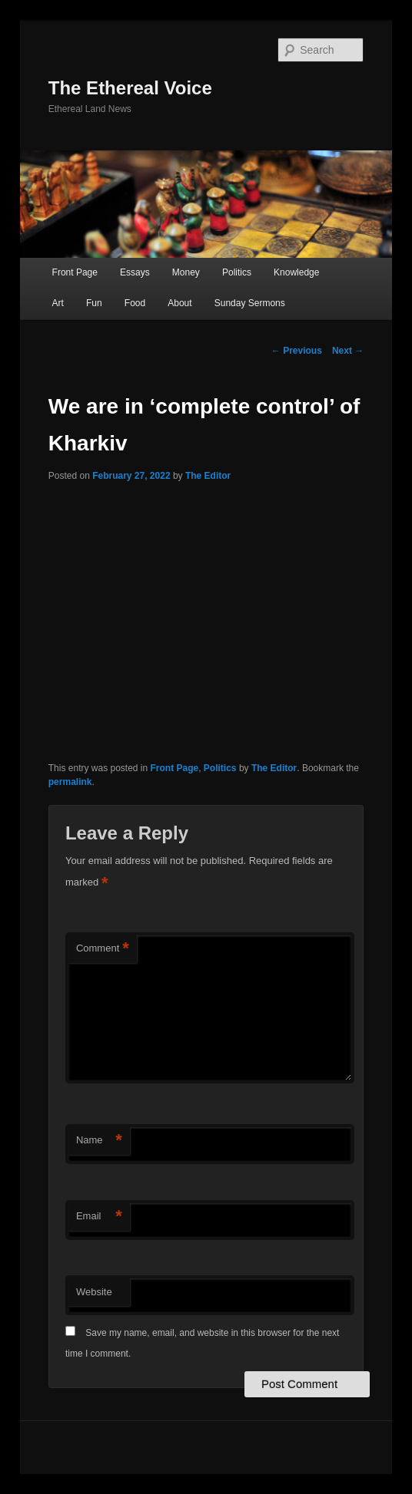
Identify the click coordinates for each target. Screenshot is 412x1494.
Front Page (75, 272)
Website (94, 1292)
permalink (70, 782)
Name (99, 1141)
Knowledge (296, 272)
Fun (94, 303)
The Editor (208, 475)
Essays (135, 272)
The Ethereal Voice (130, 88)
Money (186, 272)
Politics (236, 272)
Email (99, 1216)
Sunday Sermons (249, 303)
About (179, 303)
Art (58, 303)
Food (135, 303)
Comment (102, 949)
